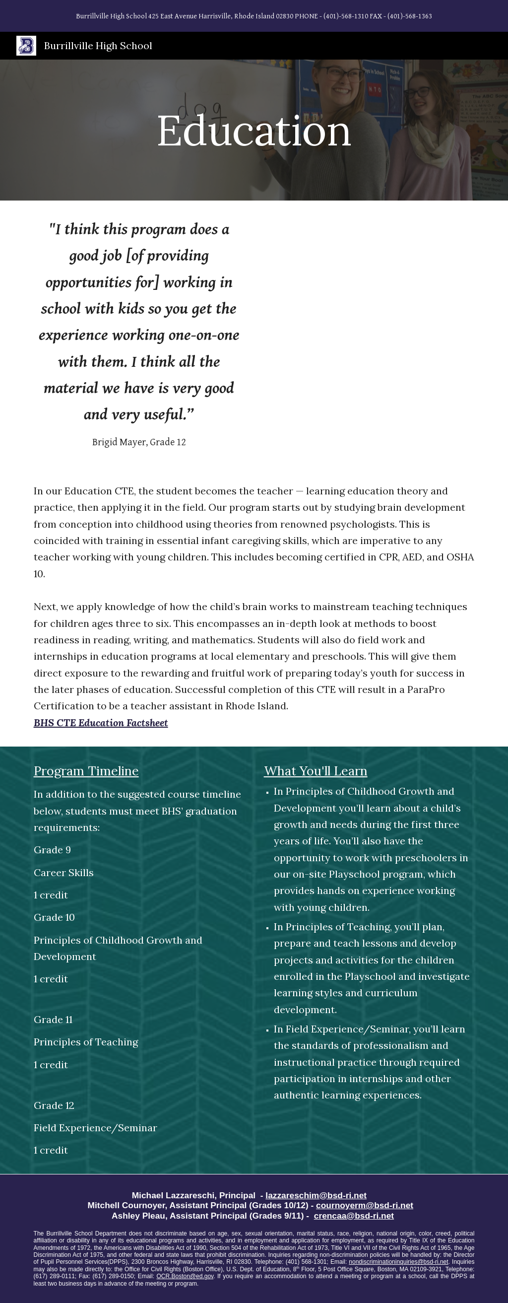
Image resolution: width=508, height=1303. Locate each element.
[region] (254, 16)
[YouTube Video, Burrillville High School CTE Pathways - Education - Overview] (369, 286)
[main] (253, 130)
